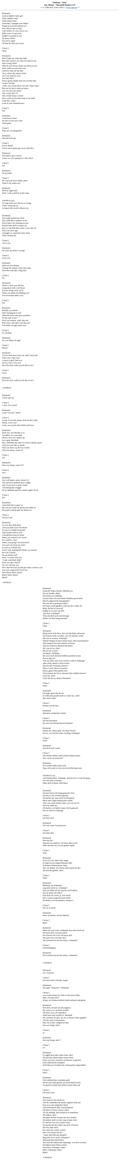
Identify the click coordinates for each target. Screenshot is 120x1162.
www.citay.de (71, 7)
